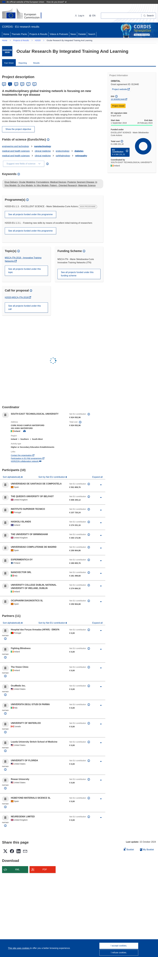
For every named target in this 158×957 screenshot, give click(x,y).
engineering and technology (15, 146)
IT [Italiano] (28, 84)
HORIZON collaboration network (26, 461)
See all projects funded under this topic (24, 270)
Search (91, 34)
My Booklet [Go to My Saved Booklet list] (147, 849)
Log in (79, 15)
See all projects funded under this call (24, 307)
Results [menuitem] (36, 63)
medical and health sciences (16, 151)
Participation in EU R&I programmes (28, 458)
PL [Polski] (34, 84)
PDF (45, 869)
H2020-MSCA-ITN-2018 (17, 297)
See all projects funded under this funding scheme (77, 274)
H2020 (38, 40)
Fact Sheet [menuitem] (9, 63)
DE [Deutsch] (4, 84)
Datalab (82, 34)
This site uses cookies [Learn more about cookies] (19, 948)
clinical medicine (43, 151)
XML (17, 869)
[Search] (148, 16)
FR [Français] (22, 84)
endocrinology (62, 151)
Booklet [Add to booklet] (129, 849)
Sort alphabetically (12, 477)
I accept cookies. (119, 945)
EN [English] (10, 84)
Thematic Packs (19, 34)
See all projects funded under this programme (30, 214)
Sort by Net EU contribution (52, 477)
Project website (121, 88)
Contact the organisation (23, 455)
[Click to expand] (101, 485)
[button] (92, 16)
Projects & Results (38, 34)
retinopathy (81, 156)
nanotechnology (42, 146)
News (73, 34)
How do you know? (57, 2)
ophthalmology (63, 156)
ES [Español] (16, 84)
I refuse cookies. (119, 952)
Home (6, 34)
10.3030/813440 (118, 99)
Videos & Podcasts (59, 34)
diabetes (79, 151)
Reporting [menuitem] (23, 63)
